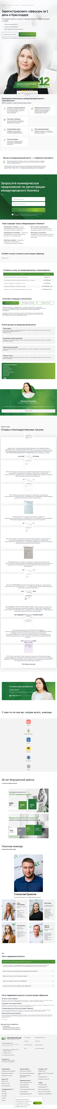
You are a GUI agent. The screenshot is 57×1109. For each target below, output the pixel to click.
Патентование (6, 1026)
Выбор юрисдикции (10, 303)
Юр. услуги (10, 5)
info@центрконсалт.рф (8, 1059)
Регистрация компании (28, 303)
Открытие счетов (45, 303)
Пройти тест (5, 258)
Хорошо (37, 1103)
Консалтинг (17, 5)
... (50, 452)
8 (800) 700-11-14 (16, 695)
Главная (4, 5)
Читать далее (4, 1019)
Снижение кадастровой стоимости (11, 1027)
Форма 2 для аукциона (43, 1093)
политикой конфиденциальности (29, 215)
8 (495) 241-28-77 (7, 332)
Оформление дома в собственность (12, 1029)
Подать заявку (28, 411)
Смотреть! (27, 94)
